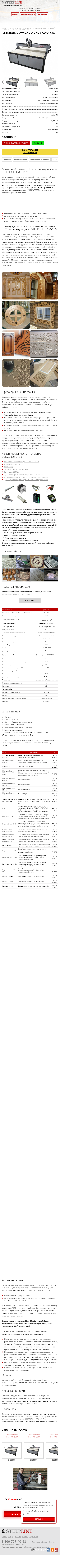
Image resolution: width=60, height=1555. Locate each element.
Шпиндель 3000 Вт (11, 472)
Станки (15, 14)
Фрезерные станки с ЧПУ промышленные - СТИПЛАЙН (36, 28)
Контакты (25, 1537)
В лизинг (38, 143)
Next (56, 82)
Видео (54, 159)
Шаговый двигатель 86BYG (14, 464)
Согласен (32, 1518)
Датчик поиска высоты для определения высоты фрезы (26, 477)
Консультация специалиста (30, 151)
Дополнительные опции (39, 159)
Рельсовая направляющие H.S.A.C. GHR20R (21, 461)
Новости (18, 1537)
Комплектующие (28, 14)
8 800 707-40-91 (35, 8)
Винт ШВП (8, 467)
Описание (7, 159)
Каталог (12, 28)
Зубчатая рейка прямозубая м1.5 (17, 469)
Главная (4, 28)
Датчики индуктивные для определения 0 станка (23, 474)
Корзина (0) (42, 14)
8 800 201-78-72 (36, 10)
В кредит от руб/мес (16, 143)
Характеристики (20, 159)
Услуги (10, 1537)
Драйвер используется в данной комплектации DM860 (26, 479)
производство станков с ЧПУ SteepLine (17, 594)
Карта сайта (33, 1537)
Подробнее (30, 600)
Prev (3, 82)
